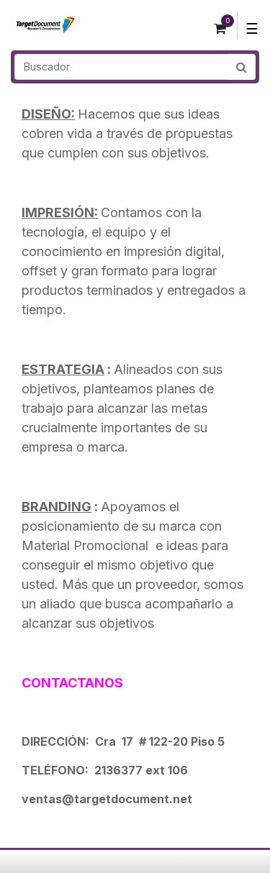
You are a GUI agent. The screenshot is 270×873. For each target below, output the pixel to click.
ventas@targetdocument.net (107, 799)
